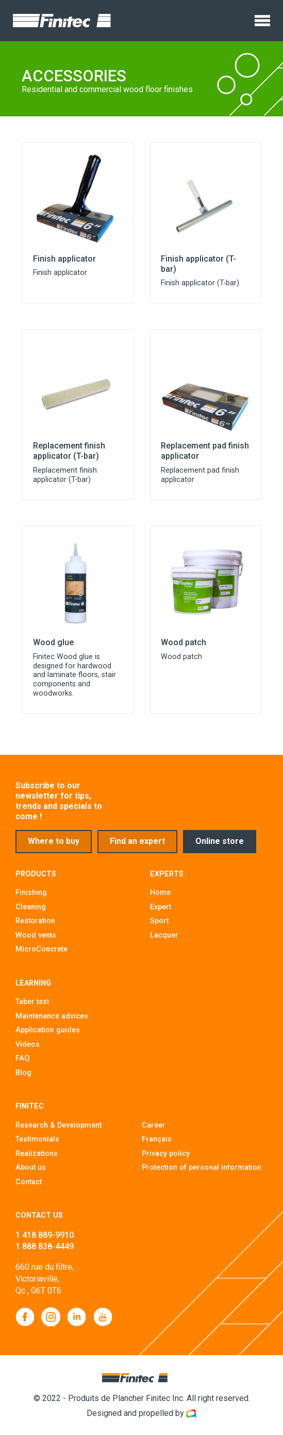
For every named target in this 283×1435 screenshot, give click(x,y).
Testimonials (37, 1143)
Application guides (47, 1034)
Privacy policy (166, 1158)
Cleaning (30, 911)
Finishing (31, 897)
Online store (221, 847)
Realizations (36, 1158)
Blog (23, 1077)
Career (153, 1130)
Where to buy (53, 847)
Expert (160, 911)
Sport (159, 925)
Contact (28, 1186)
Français (157, 1143)
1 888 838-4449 (44, 1251)
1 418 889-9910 (44, 1239)
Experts (167, 878)
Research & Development (58, 1130)
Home (160, 897)
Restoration (35, 925)
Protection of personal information (201, 1172)
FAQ (22, 1063)
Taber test (32, 1006)
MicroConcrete (41, 953)
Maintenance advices (51, 1020)
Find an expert (138, 847)
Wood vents (35, 940)
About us (30, 1172)
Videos (27, 1049)
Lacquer (164, 940)
